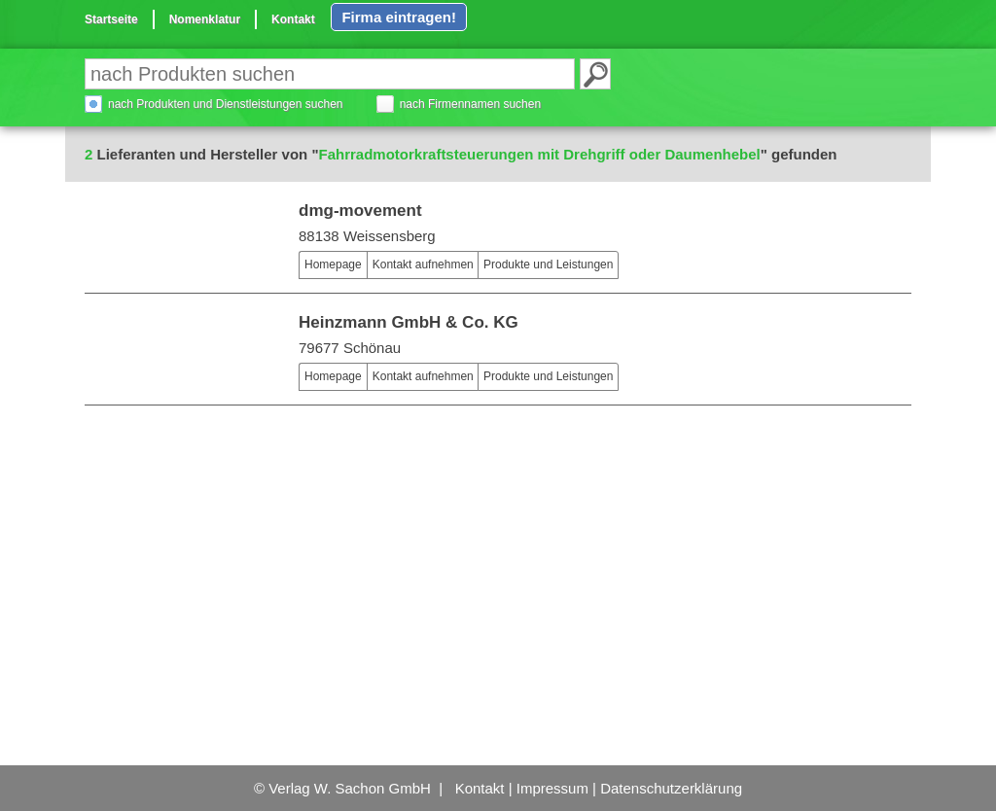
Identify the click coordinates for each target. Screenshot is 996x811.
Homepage (333, 264)
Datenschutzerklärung (671, 788)
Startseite (111, 19)
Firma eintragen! (398, 17)
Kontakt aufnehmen (423, 264)
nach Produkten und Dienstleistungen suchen (225, 104)
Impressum (552, 788)
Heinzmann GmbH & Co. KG (408, 322)
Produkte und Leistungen (548, 264)
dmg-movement (360, 210)
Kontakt (293, 19)
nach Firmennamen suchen (470, 104)
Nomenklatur (204, 19)
